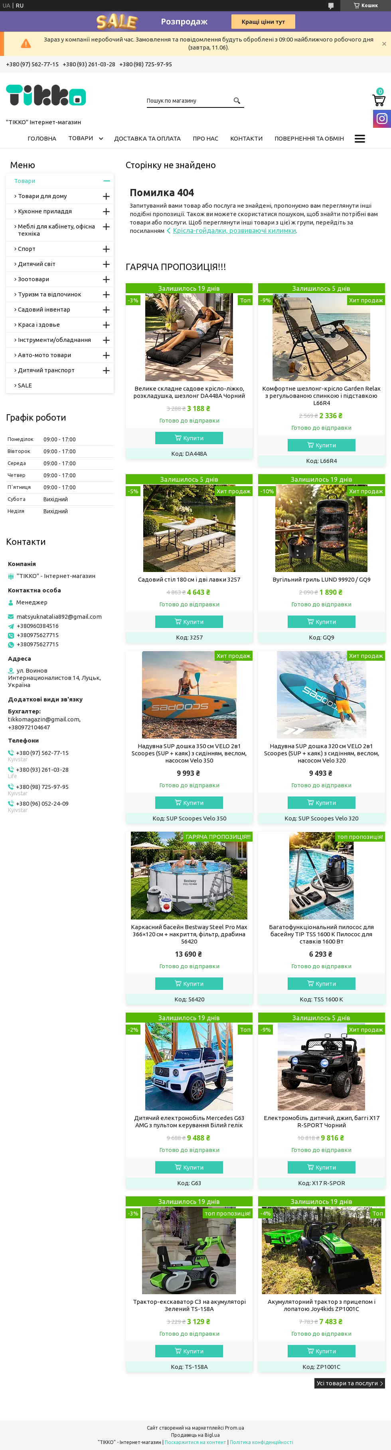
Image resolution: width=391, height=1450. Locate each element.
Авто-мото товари (44, 355)
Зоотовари (33, 279)
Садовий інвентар (44, 309)
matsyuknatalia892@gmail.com (59, 616)
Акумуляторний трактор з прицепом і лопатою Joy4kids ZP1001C (321, 1305)
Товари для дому (42, 196)
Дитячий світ (36, 263)
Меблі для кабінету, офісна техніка (56, 230)
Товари (80, 138)
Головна (42, 138)
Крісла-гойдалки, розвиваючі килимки (234, 230)
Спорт (27, 248)
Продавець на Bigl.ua (195, 1435)
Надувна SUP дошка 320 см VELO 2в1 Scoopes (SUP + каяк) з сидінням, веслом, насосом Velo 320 (321, 753)
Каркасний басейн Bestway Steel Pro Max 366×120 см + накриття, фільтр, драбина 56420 (189, 934)
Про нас (205, 138)
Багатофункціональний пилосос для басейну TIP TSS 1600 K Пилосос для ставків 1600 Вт (321, 934)
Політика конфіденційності (261, 1442)
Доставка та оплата (147, 138)
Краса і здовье (39, 324)
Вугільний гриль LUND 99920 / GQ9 (322, 579)
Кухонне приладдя (45, 211)
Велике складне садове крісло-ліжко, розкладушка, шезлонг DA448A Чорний (189, 392)
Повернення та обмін (309, 138)
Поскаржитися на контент (195, 1442)
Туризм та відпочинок (49, 294)
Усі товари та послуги (347, 1383)
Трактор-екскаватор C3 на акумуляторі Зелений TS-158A (189, 1305)
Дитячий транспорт (46, 370)
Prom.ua (234, 1427)
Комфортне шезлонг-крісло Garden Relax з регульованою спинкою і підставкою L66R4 (321, 395)
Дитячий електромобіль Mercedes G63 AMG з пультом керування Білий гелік (189, 1121)
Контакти (246, 138)
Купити (193, 438)
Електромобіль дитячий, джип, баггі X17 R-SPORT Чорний (321, 1121)
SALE (25, 385)
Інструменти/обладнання (54, 339)
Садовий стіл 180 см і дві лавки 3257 (189, 579)
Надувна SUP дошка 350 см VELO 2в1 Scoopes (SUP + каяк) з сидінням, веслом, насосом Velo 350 (189, 753)
